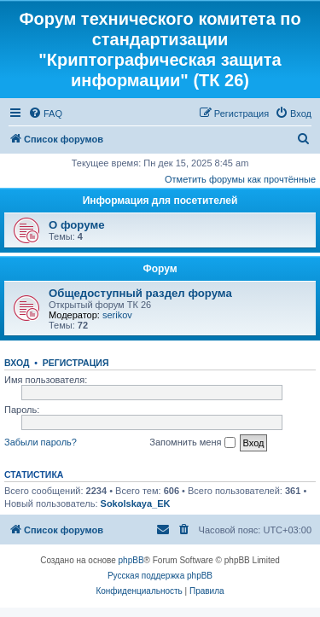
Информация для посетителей (160, 201)
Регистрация (76, 363)
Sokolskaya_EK (136, 503)
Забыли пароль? (40, 442)
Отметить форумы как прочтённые (240, 179)
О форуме (76, 224)
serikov (117, 315)
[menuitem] (45, 113)
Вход (16, 363)
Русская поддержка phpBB (160, 575)
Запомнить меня (192, 443)
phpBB (131, 560)
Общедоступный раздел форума (140, 293)
